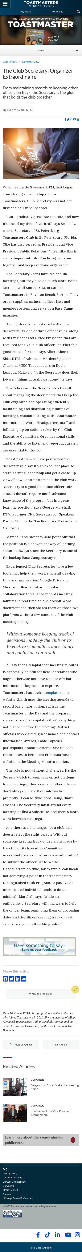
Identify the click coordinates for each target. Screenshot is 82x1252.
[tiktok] (68, 119)
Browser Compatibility (14, 1181)
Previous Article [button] (21, 1044)
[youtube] (74, 119)
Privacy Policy (10, 1173)
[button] (41, 994)
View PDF (53, 40)
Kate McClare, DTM (20, 109)
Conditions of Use (12, 1177)
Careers (7, 1194)
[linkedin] (71, 119)
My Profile (57, 11)
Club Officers (10, 61)
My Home (26, 11)
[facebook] (65, 119)
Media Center (9, 1190)
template (52, 692)
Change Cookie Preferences (18, 1198)
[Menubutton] (5, 4)
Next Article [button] (61, 1044)
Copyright (8, 1186)
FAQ (5, 1169)
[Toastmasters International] (41, 4)
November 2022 (30, 61)
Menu (41, 50)
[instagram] (78, 119)
